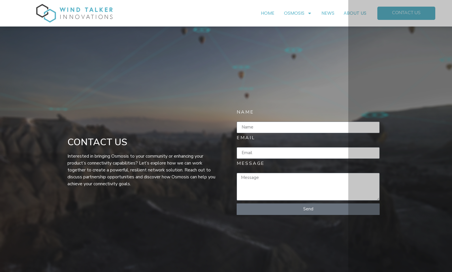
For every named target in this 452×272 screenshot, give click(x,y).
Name (245, 112)
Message (251, 164)
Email (246, 138)
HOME (267, 13)
